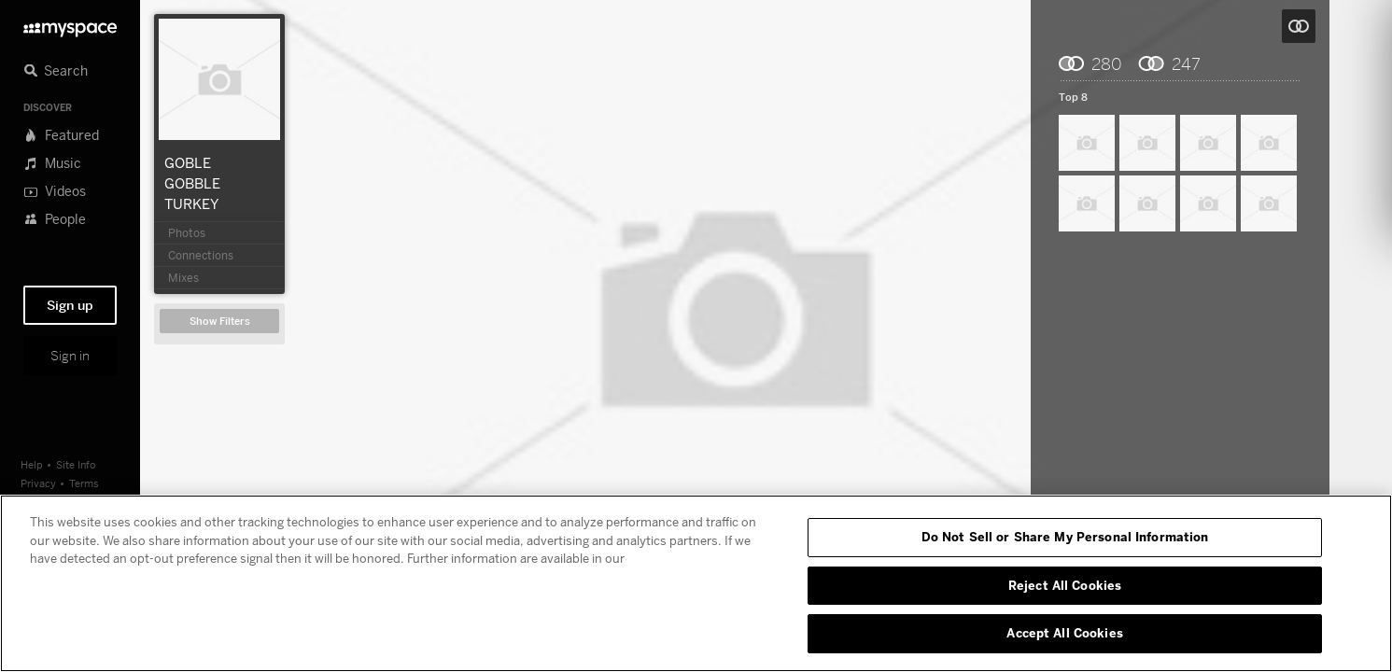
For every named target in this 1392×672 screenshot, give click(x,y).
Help (32, 464)
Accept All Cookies (1064, 632)
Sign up (70, 305)
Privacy (38, 483)
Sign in (70, 355)
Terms (84, 483)
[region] (696, 583)
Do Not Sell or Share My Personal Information (1065, 536)
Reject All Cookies (1064, 585)
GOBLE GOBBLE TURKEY (192, 183)
